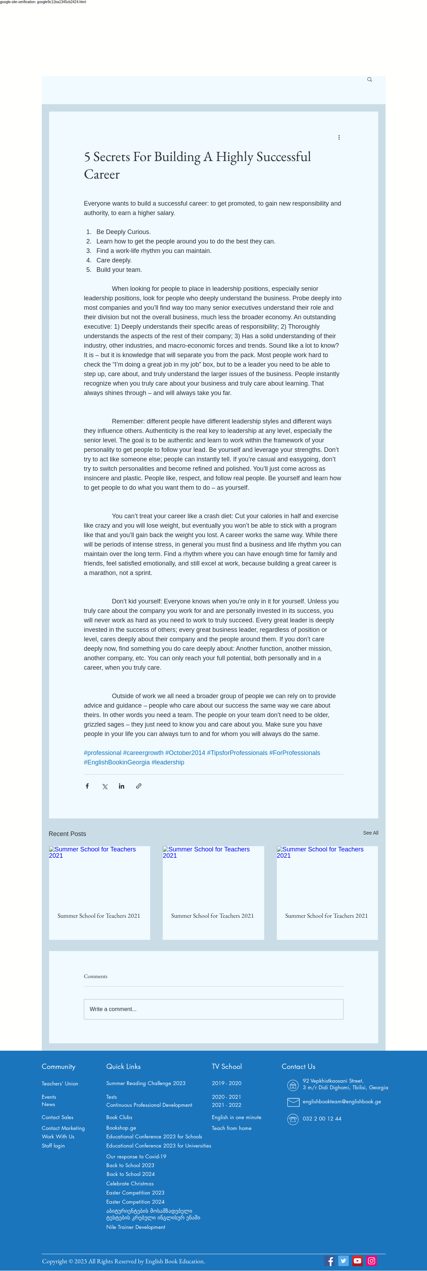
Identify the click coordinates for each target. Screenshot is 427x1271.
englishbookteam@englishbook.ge (342, 1101)
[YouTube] (357, 1261)
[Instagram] (371, 1261)
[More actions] (339, 137)
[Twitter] (343, 1261)
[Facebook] (329, 1261)
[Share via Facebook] (87, 786)
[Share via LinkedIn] (121, 786)
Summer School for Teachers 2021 (99, 915)
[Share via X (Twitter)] (104, 786)
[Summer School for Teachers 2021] (100, 874)
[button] (369, 79)
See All (371, 833)
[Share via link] (138, 786)
